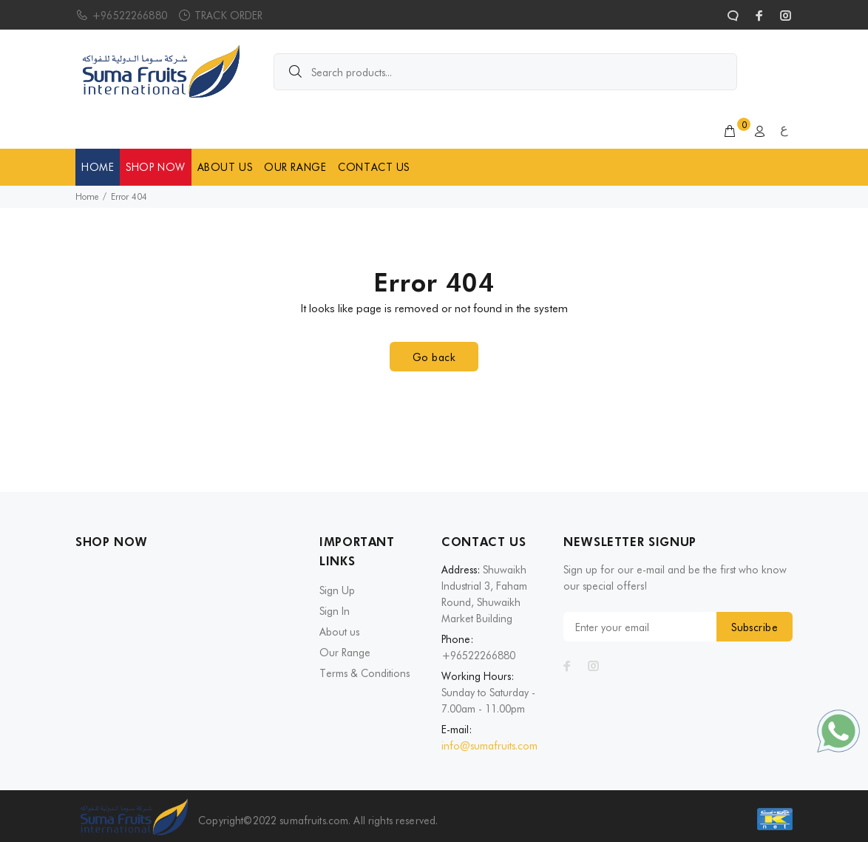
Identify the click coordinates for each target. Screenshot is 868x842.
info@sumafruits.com (489, 746)
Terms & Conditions (364, 673)
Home (86, 196)
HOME (97, 167)
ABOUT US (224, 167)
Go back (434, 357)
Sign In (334, 611)
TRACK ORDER (228, 15)
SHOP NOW (155, 167)
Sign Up (337, 590)
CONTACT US (374, 167)
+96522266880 (129, 15)
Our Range (344, 653)
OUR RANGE (295, 167)
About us (339, 632)
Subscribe (754, 627)
